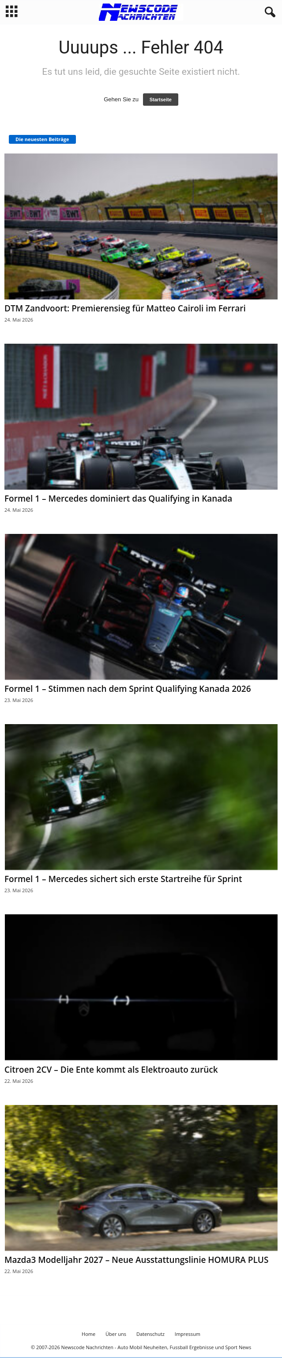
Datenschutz (150, 1334)
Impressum (187, 1334)
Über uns (115, 1334)
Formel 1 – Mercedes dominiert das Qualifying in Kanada (118, 498)
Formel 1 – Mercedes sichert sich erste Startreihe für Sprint (123, 879)
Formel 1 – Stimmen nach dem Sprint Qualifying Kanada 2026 (127, 688)
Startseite (161, 99)
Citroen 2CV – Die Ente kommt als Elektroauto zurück (111, 1069)
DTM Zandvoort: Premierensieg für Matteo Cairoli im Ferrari (125, 308)
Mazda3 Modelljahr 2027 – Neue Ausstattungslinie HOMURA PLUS (136, 1260)
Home (88, 1334)
